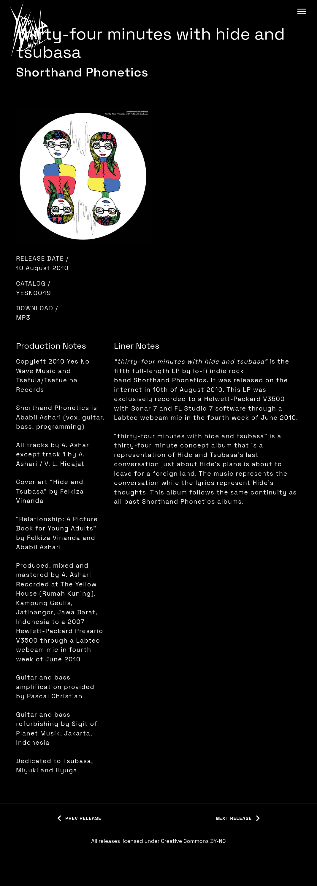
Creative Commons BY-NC (193, 841)
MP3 (23, 318)
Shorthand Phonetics (82, 72)
